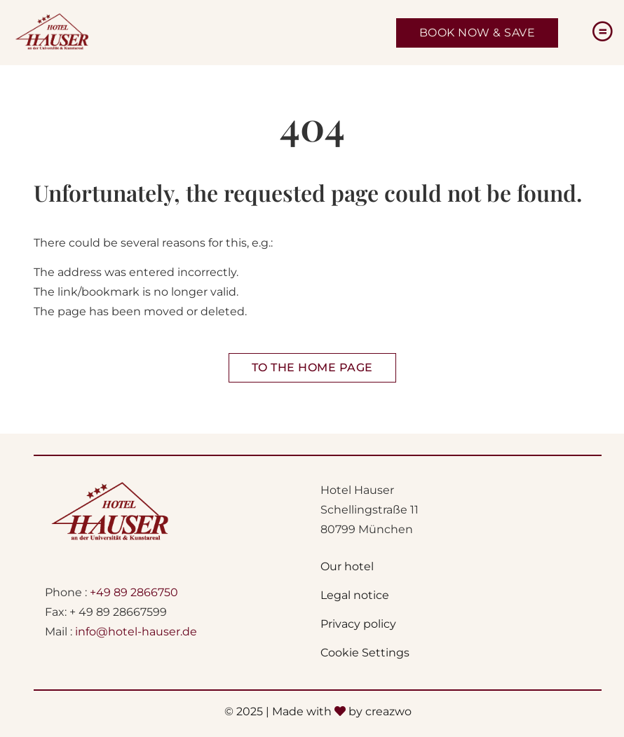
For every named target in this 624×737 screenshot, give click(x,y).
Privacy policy (358, 624)
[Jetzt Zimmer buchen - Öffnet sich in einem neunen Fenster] (477, 33)
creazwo (388, 711)
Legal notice (354, 595)
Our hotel (347, 566)
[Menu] (602, 32)
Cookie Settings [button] (364, 652)
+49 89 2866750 (134, 592)
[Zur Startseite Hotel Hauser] (312, 368)
